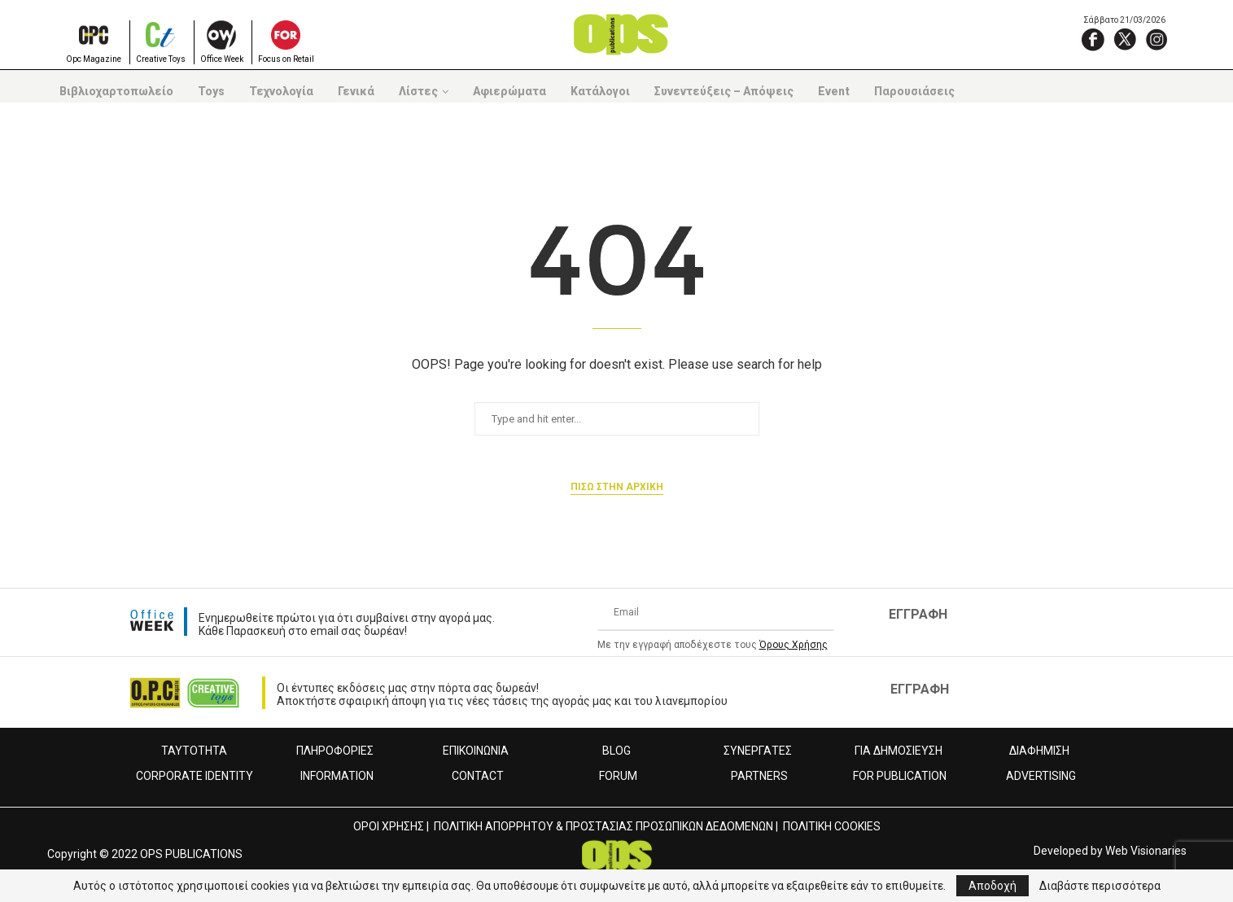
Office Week (221, 59)
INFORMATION (337, 775)
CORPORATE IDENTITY (194, 775)
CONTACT (478, 775)
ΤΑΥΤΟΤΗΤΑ (194, 750)
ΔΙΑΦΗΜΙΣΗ (1039, 750)
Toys (211, 91)
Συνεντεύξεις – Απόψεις (724, 91)
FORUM (618, 775)
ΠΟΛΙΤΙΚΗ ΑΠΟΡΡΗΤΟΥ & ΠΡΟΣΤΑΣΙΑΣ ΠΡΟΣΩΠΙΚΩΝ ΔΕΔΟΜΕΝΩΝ (603, 826)
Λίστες (418, 91)
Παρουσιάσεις (914, 91)
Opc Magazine (93, 59)
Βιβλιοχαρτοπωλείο (116, 91)
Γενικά (356, 91)
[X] (1124, 39)
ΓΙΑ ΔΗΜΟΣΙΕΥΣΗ (898, 750)
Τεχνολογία (281, 91)
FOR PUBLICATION (900, 775)
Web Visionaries (1146, 850)
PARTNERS (759, 775)
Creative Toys (161, 59)
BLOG (616, 750)
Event (834, 91)
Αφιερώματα (509, 91)
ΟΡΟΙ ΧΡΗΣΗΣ (388, 826)
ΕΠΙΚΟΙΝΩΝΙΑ (476, 750)
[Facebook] (1093, 39)
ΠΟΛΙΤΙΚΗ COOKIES (832, 826)
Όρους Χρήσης (793, 644)
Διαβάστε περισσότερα (1100, 885)
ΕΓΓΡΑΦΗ (918, 614)
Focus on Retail (286, 59)
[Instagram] (1156, 39)
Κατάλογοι (600, 91)
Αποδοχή (992, 885)
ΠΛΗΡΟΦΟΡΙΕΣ (335, 750)
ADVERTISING (1041, 775)
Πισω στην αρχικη (617, 487)
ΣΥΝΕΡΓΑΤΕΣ (758, 750)
